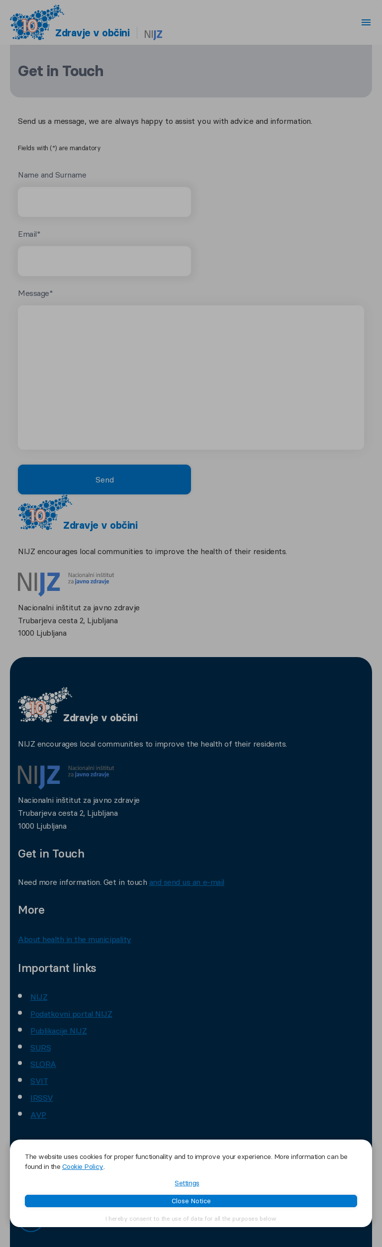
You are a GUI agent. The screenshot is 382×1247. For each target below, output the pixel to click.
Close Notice (191, 1201)
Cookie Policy (82, 1166)
